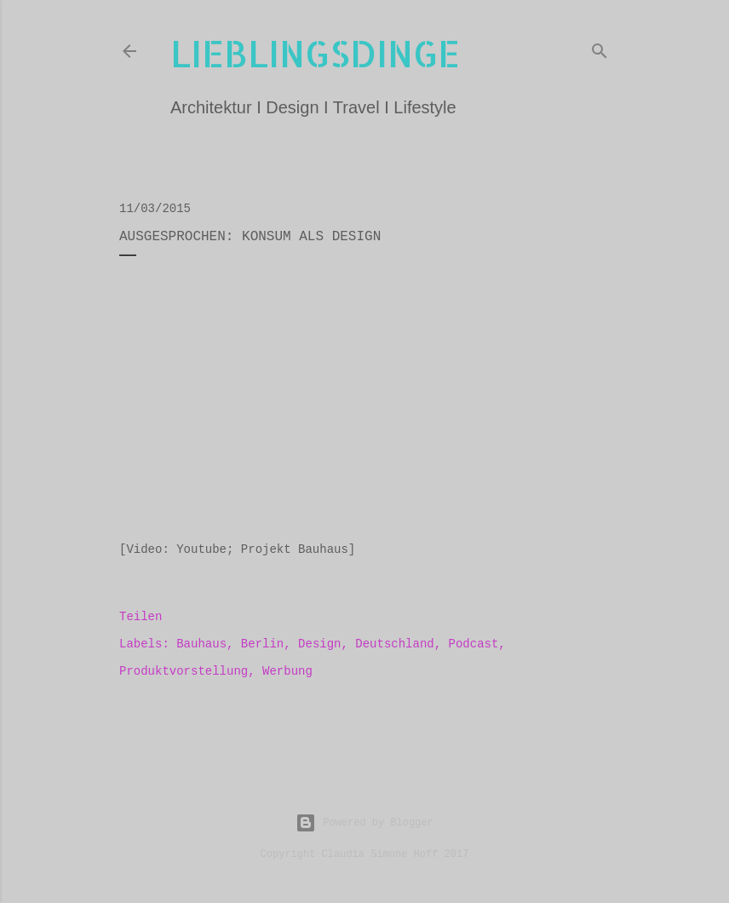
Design (319, 644)
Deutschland (394, 644)
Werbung (287, 671)
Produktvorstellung (183, 671)
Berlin (262, 644)
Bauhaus (201, 644)
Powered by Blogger (364, 823)
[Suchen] (599, 48)
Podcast (474, 644)
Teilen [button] (140, 617)
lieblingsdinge (315, 53)
